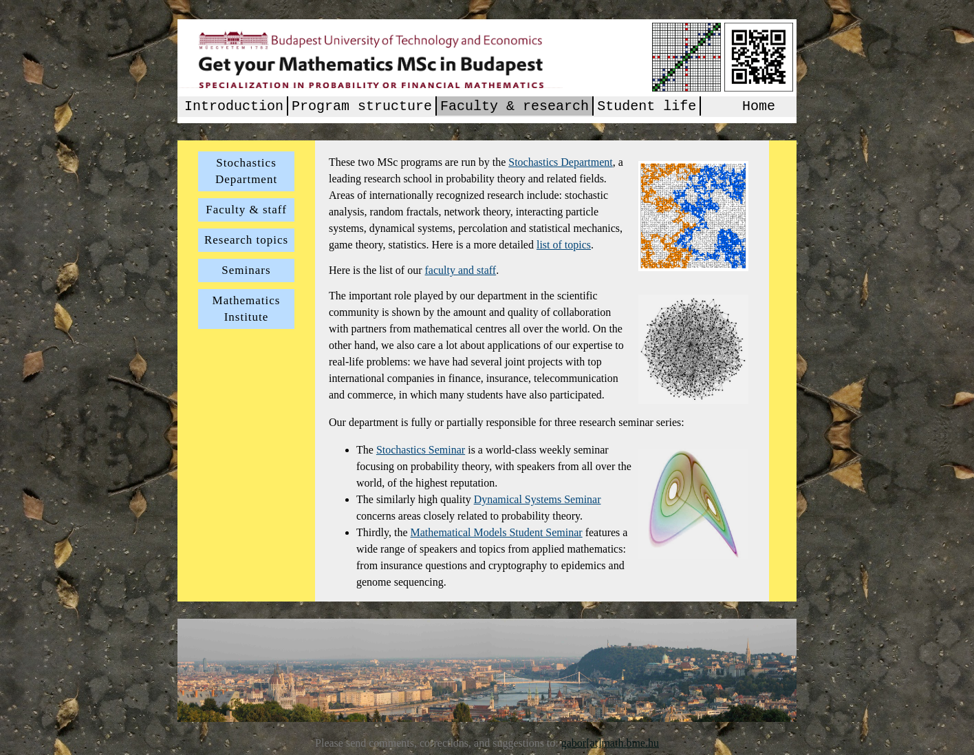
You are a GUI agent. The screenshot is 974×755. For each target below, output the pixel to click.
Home (758, 107)
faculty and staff (461, 270)
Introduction (233, 107)
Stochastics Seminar (420, 450)
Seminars (245, 270)
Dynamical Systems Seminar (537, 499)
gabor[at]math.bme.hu (610, 743)
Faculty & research (514, 107)
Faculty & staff (246, 209)
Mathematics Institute (247, 308)
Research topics (246, 239)
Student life (646, 107)
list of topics (564, 245)
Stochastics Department (246, 171)
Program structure (362, 107)
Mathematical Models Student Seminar (497, 532)
